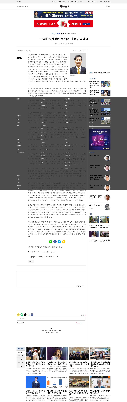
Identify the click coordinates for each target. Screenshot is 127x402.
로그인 (109, 1)
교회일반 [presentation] (20, 352)
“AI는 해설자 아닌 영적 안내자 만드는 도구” (100, 392)
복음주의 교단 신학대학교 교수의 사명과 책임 (96, 196)
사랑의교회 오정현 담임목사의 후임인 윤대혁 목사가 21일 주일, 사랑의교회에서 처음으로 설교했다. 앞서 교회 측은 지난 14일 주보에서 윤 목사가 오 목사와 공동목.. (36, 398)
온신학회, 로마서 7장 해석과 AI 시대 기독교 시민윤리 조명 (94, 102)
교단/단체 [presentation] (20, 355)
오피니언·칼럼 (55, 34)
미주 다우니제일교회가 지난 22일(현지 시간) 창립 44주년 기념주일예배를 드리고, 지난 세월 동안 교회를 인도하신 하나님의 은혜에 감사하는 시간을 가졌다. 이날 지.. (79, 371)
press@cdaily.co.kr (25, 50)
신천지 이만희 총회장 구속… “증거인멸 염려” (94, 92)
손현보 (64, 2)
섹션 (19, 2)
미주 (101, 1)
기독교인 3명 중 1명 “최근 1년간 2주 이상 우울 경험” (57, 392)
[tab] (21, 352)
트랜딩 (53, 2)
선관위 (77, 2)
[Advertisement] (100, 60)
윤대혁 (59, 2)
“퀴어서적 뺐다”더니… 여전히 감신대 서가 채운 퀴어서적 (94, 84)
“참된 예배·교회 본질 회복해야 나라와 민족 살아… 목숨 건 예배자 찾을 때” (100, 364)
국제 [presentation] (20, 366)
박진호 (91, 158)
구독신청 (105, 1)
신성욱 (91, 169)
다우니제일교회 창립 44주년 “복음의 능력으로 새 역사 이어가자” (79, 364)
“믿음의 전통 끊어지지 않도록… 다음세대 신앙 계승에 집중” (78, 393)
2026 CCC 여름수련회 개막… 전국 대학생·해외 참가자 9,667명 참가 (94, 111)
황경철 (91, 181)
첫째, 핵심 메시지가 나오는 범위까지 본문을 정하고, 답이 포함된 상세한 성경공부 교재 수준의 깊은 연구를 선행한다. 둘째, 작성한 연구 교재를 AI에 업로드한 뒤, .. (100, 398)
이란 (81, 2)
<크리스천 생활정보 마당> (80, 286)
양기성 (91, 199)
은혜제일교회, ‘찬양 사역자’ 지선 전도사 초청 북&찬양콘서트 (57, 363)
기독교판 (91, 1)
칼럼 (62, 34)
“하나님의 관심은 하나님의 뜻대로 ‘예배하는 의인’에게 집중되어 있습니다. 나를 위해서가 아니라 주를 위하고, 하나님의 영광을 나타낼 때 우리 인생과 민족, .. (100, 371)
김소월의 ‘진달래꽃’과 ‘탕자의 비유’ (95, 166)
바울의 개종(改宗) (94, 156)
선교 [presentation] (20, 359)
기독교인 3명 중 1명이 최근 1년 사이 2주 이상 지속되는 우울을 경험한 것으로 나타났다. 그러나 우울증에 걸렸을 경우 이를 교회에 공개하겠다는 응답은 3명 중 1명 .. (57, 398)
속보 (91, 73)
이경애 (91, 189)
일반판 (97, 1)
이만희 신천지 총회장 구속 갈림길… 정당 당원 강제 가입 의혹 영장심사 (35, 364)
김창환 (31, 261)
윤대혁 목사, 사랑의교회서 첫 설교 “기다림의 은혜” (35, 392)
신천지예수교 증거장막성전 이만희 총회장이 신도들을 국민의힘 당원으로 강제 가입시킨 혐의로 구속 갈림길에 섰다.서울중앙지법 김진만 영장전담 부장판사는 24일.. (36, 371)
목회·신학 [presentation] (20, 362)
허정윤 (91, 209)
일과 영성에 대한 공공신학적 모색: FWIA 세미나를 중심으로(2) (96, 177)
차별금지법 (70, 2)
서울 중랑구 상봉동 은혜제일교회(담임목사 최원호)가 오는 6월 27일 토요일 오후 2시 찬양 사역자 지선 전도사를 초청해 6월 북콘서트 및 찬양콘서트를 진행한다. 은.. (57, 369)
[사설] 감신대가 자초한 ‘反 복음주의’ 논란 (94, 120)
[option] (94, 222)
